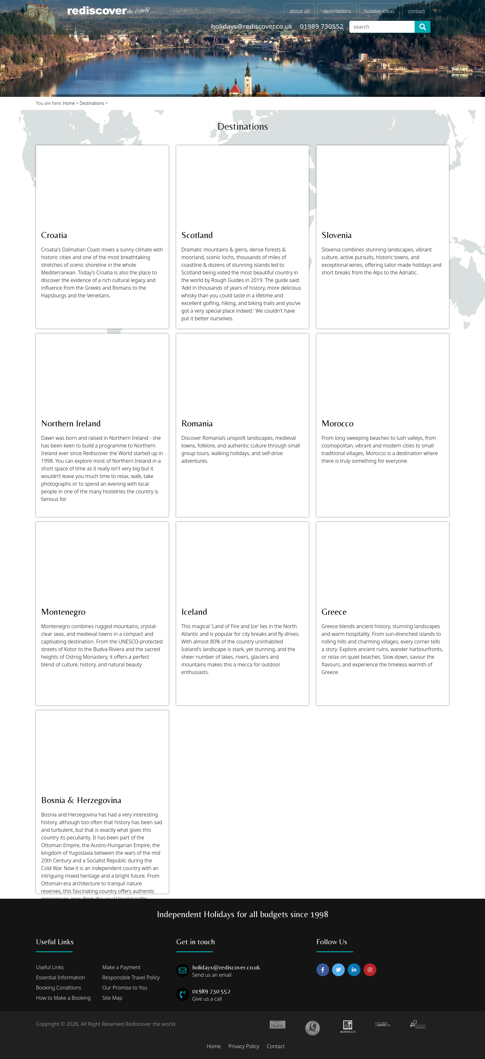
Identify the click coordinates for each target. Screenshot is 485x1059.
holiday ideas (380, 11)
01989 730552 (321, 26)
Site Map (112, 997)
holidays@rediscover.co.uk (252, 26)
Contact (276, 1046)
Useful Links (50, 967)
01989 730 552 (211, 991)
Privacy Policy (243, 1046)
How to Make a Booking (63, 997)
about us (299, 11)
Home (69, 103)
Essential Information (60, 977)
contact (416, 11)
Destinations (92, 103)
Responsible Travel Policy (131, 977)
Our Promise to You (124, 987)
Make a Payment (121, 967)
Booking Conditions (58, 987)
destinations (337, 11)
